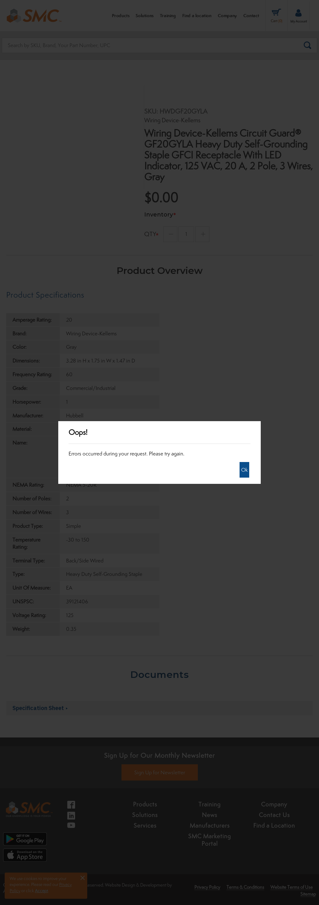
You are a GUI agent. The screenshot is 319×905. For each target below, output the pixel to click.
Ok (244, 469)
